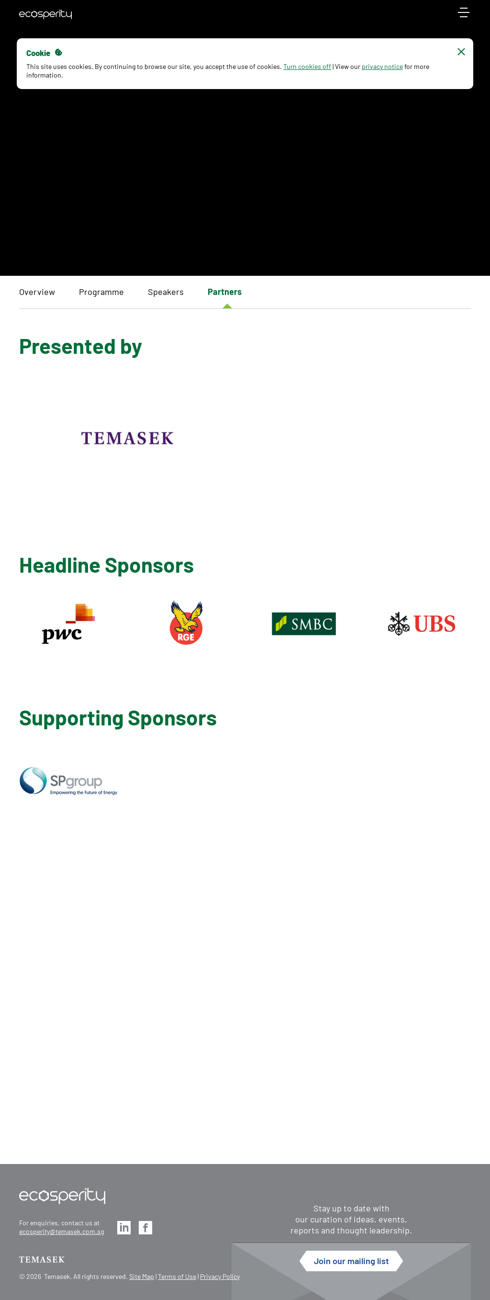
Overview (37, 291)
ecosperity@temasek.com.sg (61, 1231)
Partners (225, 291)
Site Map (141, 1276)
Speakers (166, 291)
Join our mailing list (351, 1260)
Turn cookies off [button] (310, 66)
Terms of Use (177, 1276)
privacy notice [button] (384, 66)
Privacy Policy (220, 1276)
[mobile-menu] (463, 16)
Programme (101, 291)
